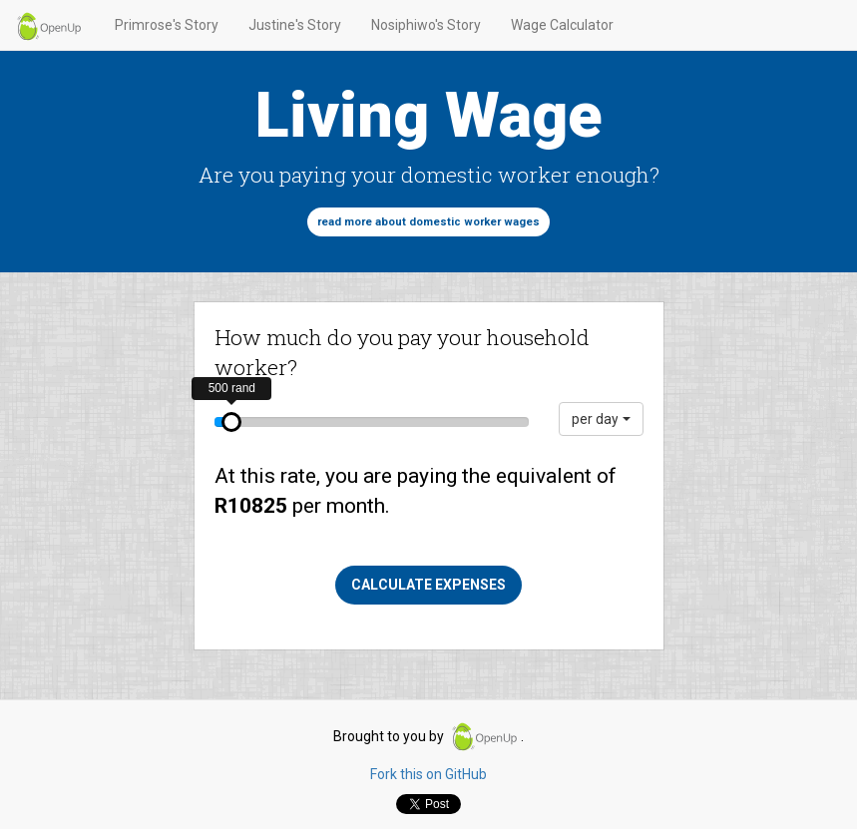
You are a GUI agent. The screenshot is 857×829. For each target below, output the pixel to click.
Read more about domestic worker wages (428, 221)
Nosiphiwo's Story (426, 25)
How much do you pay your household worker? (402, 352)
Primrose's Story (166, 25)
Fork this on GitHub (428, 774)
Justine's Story (294, 25)
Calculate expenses (428, 585)
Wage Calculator (562, 25)
